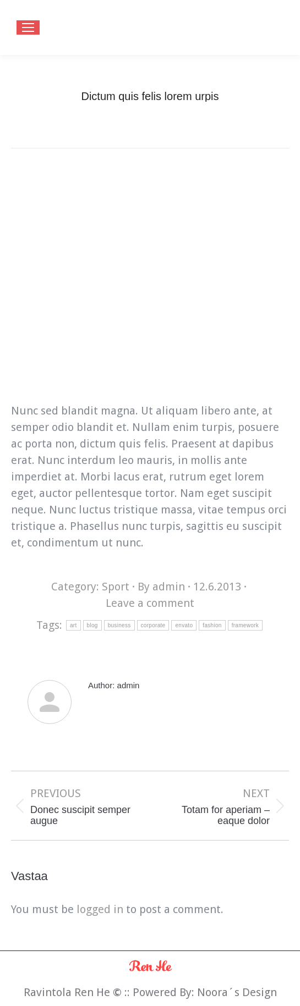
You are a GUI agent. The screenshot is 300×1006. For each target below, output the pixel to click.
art (73, 625)
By (161, 586)
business (119, 625)
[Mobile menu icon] (28, 27)
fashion (212, 625)
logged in (100, 909)
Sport (115, 586)
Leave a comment (150, 603)
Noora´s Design (237, 992)
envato (184, 625)
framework (245, 625)
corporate (153, 625)
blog (92, 625)
